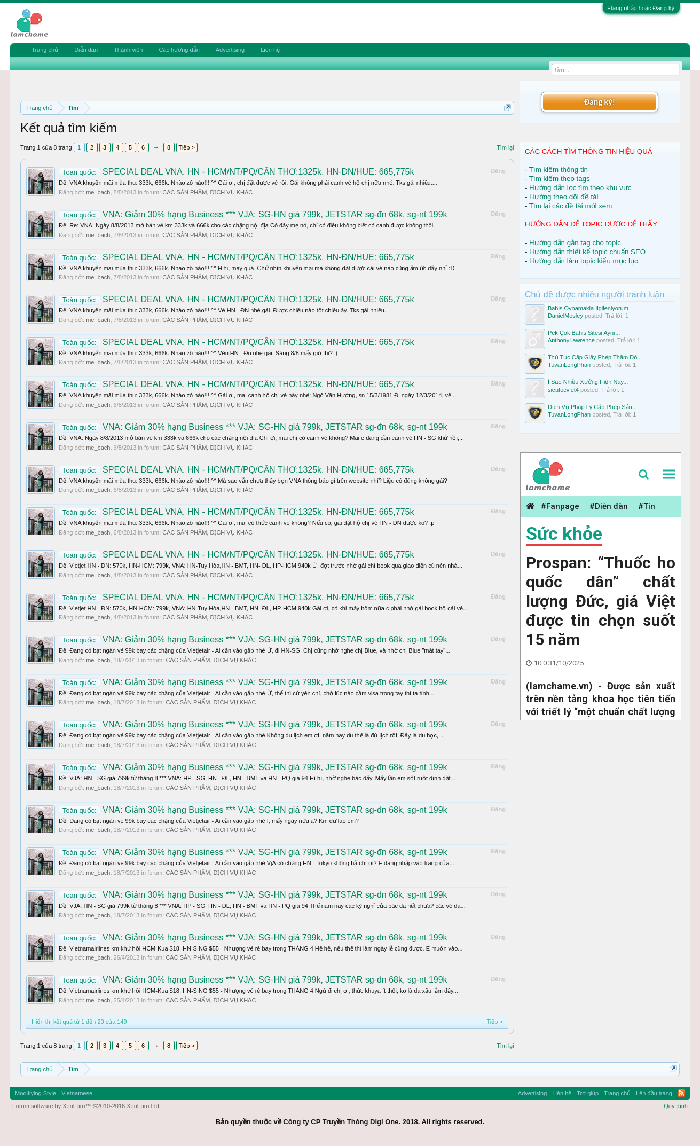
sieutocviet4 (563, 390)
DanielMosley (565, 315)
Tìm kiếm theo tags (559, 179)
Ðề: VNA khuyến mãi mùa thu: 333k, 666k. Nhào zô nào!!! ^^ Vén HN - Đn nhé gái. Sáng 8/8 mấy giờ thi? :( (198, 353)
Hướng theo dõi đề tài (563, 197)
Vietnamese (76, 1093)
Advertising (230, 49)
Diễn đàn (86, 49)
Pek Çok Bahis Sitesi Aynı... (584, 332)
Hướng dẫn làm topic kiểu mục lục (583, 261)
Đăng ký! (599, 102)
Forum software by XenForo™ (86, 1106)
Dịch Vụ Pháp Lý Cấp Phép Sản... (592, 407)
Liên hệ (270, 49)
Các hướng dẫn (179, 49)
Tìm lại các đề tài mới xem (570, 206)
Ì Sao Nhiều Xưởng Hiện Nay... (588, 382)
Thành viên (128, 49)
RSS (681, 1093)
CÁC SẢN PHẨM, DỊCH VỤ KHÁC (207, 192)
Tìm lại (505, 147)
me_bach (98, 192)
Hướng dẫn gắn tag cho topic (575, 243)
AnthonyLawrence (571, 340)
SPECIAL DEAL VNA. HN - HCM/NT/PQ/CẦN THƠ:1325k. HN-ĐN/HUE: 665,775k (236, 171)
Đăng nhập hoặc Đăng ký (641, 8)
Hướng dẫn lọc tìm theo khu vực (580, 188)
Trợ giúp (588, 1093)
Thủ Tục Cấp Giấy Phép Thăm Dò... (595, 357)
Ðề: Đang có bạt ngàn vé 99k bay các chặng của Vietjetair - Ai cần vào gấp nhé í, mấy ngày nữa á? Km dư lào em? (209, 821)
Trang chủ (45, 49)
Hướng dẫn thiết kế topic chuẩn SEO (587, 252)
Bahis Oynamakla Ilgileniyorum (588, 308)
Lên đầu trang (654, 1093)
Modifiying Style (35, 1093)
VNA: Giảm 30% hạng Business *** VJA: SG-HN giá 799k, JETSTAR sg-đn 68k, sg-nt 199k (253, 214)
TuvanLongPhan (569, 365)
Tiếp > (187, 147)
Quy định (676, 1106)
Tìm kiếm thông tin (558, 170)
